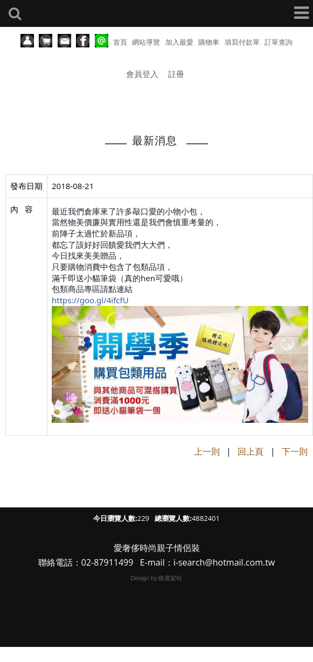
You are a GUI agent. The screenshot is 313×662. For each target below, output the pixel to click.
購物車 (208, 42)
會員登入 (142, 73)
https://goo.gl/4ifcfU (90, 300)
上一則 (207, 451)
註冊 (176, 73)
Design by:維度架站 (157, 578)
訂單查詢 (279, 42)
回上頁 (250, 451)
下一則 (295, 451)
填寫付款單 (242, 42)
